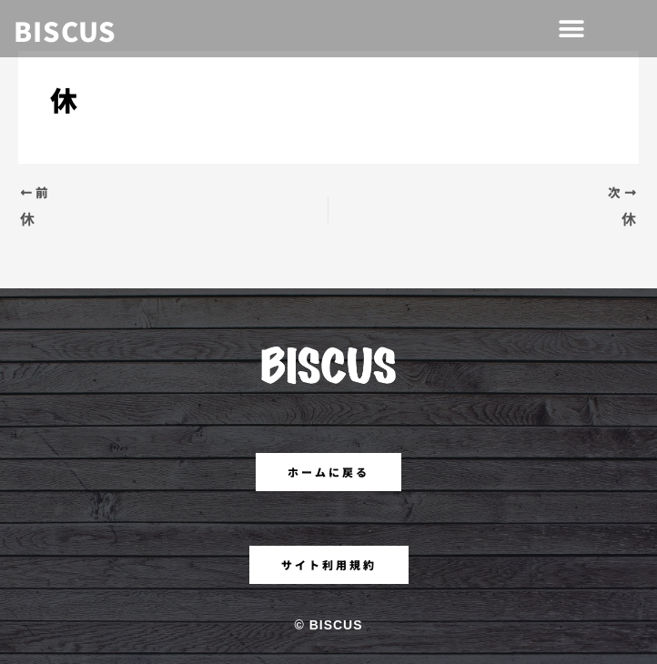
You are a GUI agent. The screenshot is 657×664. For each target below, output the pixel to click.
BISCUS (65, 30)
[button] (571, 28)
